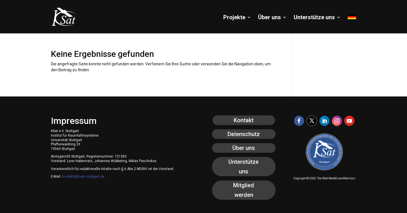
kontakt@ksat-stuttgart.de (83, 176)
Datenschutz (244, 134)
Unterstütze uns (314, 18)
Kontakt (244, 120)
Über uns (269, 18)
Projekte (234, 18)
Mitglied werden (243, 190)
